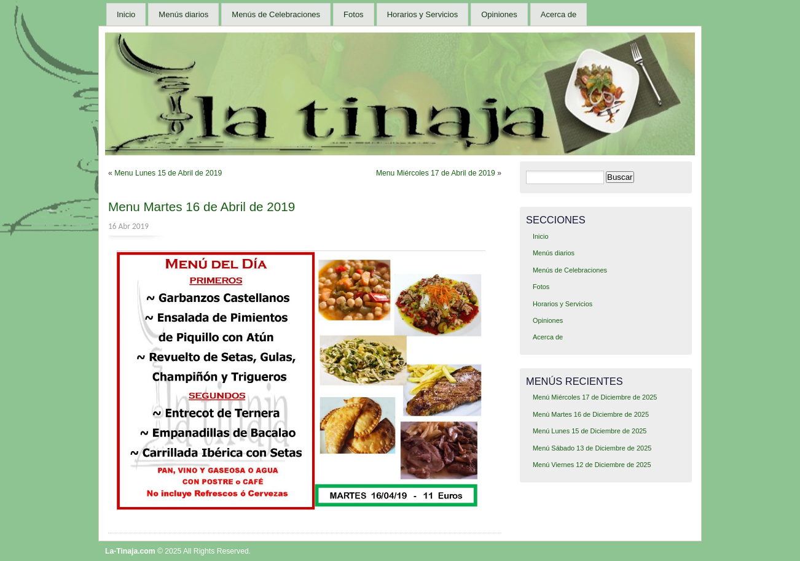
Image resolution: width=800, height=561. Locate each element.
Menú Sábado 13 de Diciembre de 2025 (592, 448)
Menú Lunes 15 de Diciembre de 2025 (589, 431)
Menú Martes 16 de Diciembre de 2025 (591, 414)
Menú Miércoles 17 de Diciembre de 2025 (595, 397)
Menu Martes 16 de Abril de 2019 (201, 206)
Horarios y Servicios (422, 14)
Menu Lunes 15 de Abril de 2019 (168, 173)
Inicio (126, 14)
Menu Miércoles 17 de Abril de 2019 (435, 173)
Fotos (353, 14)
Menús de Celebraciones (276, 14)
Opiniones (499, 14)
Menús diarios (183, 14)
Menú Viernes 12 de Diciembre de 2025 (592, 464)
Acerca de (559, 14)
